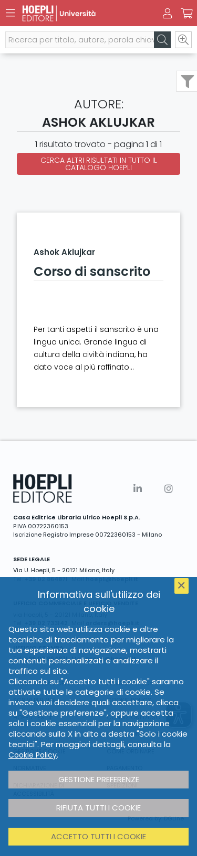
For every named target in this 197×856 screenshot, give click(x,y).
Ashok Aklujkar (64, 252)
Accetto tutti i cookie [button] (98, 836)
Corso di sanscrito (92, 271)
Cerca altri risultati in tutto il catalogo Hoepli (98, 164)
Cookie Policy (32, 755)
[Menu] (10, 13)
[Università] (80, 13)
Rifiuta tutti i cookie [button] (98, 807)
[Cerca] (162, 39)
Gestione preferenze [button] (98, 779)
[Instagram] (168, 488)
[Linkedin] (137, 488)
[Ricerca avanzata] (183, 39)
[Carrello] (186, 13)
